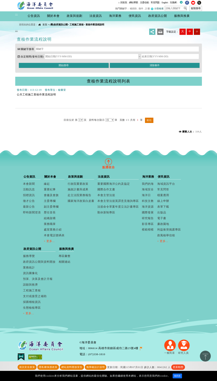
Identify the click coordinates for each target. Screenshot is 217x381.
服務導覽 (29, 256)
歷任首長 (50, 212)
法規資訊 (104, 176)
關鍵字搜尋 (27, 49)
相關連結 (64, 261)
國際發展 (148, 212)
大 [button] (182, 31)
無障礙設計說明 (95, 367)
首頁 (44, 24)
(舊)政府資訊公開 (59, 24)
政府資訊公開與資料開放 (39, 261)
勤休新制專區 (106, 212)
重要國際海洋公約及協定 (113, 183)
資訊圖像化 (30, 273)
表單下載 (163, 206)
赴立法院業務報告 (79, 195)
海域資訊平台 (166, 183)
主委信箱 (144, 2)
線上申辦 (163, 200)
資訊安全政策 (27, 367)
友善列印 (160, 32)
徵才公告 (29, 200)
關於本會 (50, 176)
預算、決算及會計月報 (38, 278)
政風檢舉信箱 (166, 235)
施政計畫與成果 (78, 189)
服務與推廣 (66, 248)
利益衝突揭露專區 (169, 229)
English (165, 2)
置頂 (205, 356)
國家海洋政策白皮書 (81, 200)
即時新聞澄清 (32, 212)
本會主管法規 (106, 195)
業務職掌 (50, 224)
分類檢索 (157, 8)
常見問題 (155, 2)
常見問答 (163, 189)
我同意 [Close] (177, 376)
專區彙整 (64, 256)
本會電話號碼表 (54, 235)
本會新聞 (29, 183)
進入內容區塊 (8, 1)
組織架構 (50, 218)
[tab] (109, 161)
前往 (149, 120)
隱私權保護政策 (48, 367)
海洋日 (146, 195)
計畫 (147, 8)
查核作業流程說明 (95, 24)
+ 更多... (49, 241)
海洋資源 (148, 206)
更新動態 (178, 367)
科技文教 (148, 200)
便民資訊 (164, 176)
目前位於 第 (71, 120)
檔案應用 (163, 195)
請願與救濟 (30, 284)
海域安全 (148, 189)
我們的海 (148, 183)
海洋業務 (148, 176)
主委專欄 (50, 200)
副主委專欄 (51, 206)
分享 (152, 32)
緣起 (47, 183)
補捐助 (133, 8)
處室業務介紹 (53, 229)
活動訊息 (29, 189)
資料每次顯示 (97, 120)
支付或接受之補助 (35, 296)
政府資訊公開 (32, 248)
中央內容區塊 (23, 22)
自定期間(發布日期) (32, 56)
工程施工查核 (77, 24)
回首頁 (123, 2)
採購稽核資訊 (32, 301)
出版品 (161, 212)
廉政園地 (163, 224)
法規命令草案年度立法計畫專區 (118, 206)
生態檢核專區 (32, 307)
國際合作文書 (106, 189)
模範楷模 (148, 229)
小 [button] (197, 31)
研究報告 (148, 218)
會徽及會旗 (51, 195)
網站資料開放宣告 (71, 367)
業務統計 (29, 267)
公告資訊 (29, 176)
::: (119, 2)
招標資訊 (29, 195)
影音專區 (148, 224)
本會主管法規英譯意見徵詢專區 (118, 200)
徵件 (141, 8)
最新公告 (29, 206)
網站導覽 (133, 2)
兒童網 (173, 2)
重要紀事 (50, 189)
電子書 (161, 218)
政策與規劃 (75, 176)
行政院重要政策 (78, 183)
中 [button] (190, 31)
